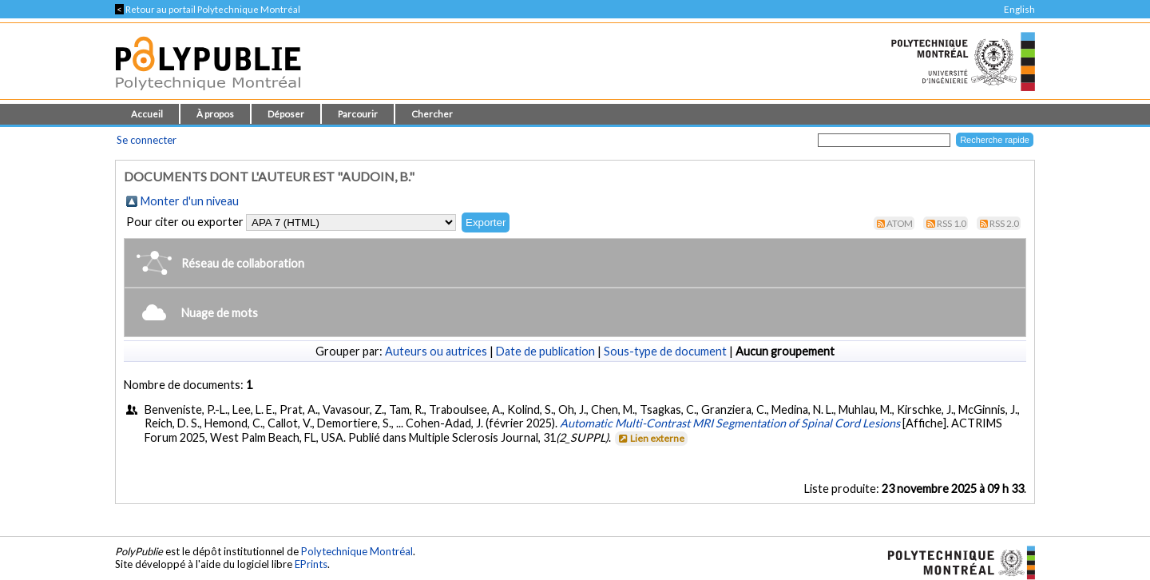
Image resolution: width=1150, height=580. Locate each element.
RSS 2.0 (1004, 223)
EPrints (311, 564)
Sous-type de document (665, 351)
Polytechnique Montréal (357, 551)
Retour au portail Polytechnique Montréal (207, 9)
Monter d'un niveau (190, 201)
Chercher (432, 114)
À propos (215, 114)
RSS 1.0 (951, 223)
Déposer (286, 114)
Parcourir (358, 114)
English (1019, 9)
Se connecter (146, 139)
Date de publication (545, 351)
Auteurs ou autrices (436, 351)
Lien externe (650, 438)
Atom (899, 223)
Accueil (147, 114)
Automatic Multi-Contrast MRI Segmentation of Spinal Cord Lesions (730, 423)
